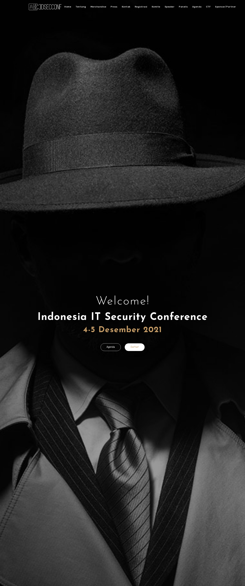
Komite (156, 6)
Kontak (126, 6)
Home (67, 6)
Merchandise (98, 6)
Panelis (183, 6)
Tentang (81, 6)
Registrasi (141, 6)
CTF (208, 6)
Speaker (170, 6)
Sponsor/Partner (225, 6)
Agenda (197, 6)
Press (114, 6)
